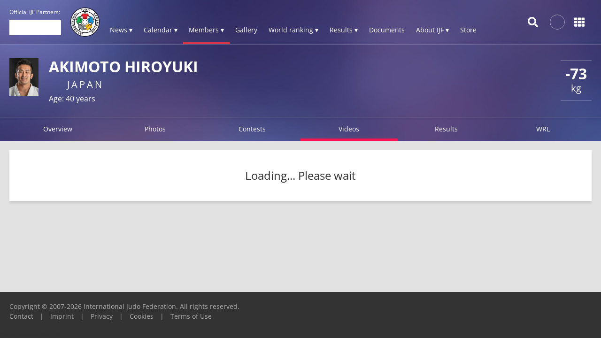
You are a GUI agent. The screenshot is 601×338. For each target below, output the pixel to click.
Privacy (102, 316)
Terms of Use (191, 316)
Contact (21, 316)
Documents (387, 29)
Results (446, 128)
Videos (349, 128)
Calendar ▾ (160, 29)
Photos (155, 128)
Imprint (62, 316)
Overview (57, 128)
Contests (252, 128)
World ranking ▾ (293, 29)
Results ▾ (344, 29)
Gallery (246, 29)
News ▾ (121, 29)
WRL (543, 128)
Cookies (142, 316)
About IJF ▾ (432, 29)
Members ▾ (206, 29)
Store (468, 29)
